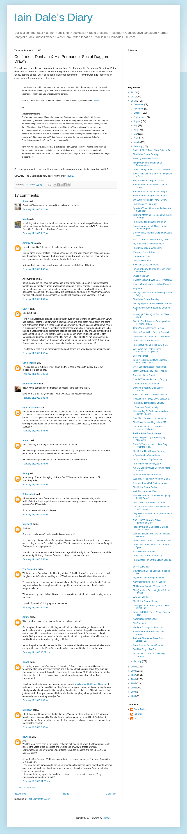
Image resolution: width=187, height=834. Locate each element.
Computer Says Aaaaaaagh (146, 383)
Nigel (25, 219)
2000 (133, 696)
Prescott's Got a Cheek (144, 375)
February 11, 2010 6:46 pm (35, 514)
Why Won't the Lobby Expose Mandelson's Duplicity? (147, 350)
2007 (133, 675)
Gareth (25, 662)
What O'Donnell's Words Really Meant (151, 239)
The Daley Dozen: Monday (146, 340)
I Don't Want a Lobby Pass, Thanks (150, 371)
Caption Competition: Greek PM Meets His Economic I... (151, 507)
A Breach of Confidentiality (145, 407)
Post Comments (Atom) (39, 799)
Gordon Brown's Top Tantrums (147, 459)
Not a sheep (28, 363)
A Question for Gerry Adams (146, 455)
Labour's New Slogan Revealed (148, 474)
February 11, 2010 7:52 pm (35, 559)
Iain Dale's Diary (53, 17)
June (136, 130)
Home (66, 794)
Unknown (27, 710)
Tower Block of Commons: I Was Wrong (152, 336)
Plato (25, 201)
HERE (96, 100)
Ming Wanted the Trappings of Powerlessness (147, 164)
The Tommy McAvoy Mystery (147, 463)
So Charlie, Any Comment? (146, 264)
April (136, 138)
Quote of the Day (141, 276)
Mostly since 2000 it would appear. (91, 684)
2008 (133, 671)
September (139, 117)
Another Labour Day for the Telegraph (151, 191)
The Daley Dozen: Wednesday (147, 248)
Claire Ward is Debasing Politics (148, 328)
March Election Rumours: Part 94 (149, 502)
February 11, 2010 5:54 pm (35, 430)
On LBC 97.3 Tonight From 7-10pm (150, 200)
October (138, 113)
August (137, 121)
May (136, 134)
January (138, 661)
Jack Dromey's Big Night (144, 204)
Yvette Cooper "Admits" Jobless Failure (152, 540)
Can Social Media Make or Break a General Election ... (149, 427)
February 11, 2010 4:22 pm (35, 233)
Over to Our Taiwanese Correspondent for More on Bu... (151, 322)
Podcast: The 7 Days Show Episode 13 (151, 399)
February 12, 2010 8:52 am (35, 727)
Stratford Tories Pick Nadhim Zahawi (150, 483)
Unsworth (27, 524)
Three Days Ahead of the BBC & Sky (150, 345)
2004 (133, 687)
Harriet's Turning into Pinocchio (148, 627)
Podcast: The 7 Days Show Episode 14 (151, 150)
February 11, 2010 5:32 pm (35, 398)
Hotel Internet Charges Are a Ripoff (150, 195)
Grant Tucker (140, 709)
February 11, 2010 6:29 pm (35, 484)
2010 (133, 101)
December (139, 104)
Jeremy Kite (28, 243)
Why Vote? (138, 288)
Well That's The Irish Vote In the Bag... (151, 479)
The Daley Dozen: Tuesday (146, 299)
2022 (133, 92)
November (139, 109)
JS (135, 718)
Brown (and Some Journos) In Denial (150, 394)
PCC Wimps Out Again (144, 551)
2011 (133, 96)
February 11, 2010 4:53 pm (35, 353)
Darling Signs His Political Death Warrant (152, 303)
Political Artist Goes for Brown (147, 433)
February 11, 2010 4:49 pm (35, 299)
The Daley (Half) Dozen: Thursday (149, 222)
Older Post (111, 794)
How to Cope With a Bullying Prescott (151, 332)
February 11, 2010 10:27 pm (36, 652)
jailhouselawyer (30, 383)
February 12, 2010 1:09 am (35, 700)
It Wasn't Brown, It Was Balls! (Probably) (152, 280)
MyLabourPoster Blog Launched (148, 577)
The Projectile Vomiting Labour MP (149, 422)
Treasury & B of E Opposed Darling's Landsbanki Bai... (150, 528)
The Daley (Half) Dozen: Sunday (148, 403)
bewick (26, 737)
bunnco (26, 440)
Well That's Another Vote (145, 491)
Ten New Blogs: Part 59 (144, 649)
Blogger (106, 818)
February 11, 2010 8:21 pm (35, 607)
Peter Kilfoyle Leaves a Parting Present (152, 284)
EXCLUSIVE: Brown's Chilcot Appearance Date (147, 521)
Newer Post (20, 794)
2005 (133, 683)
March (137, 142)
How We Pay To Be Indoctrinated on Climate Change (150, 412)
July (136, 125)
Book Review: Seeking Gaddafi (148, 645)
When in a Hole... (141, 597)
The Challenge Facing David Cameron (151, 169)
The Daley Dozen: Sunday (145, 154)
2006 (133, 679)
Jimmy (25, 473)
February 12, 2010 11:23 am (36, 781)
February (138, 146)
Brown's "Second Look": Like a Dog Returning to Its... (150, 445)
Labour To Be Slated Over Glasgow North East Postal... (150, 361)
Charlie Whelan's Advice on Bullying (150, 379)
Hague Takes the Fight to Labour (148, 180)
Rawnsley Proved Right (144, 252)
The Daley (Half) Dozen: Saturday (149, 451)
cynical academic (31, 407)
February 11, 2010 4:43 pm (35, 269)
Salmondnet (28, 494)
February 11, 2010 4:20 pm (35, 209)
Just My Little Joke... (143, 260)
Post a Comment (27, 787)
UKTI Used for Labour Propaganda (149, 367)
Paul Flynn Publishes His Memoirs (149, 418)
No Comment (139, 623)
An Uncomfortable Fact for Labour (149, 582)
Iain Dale (138, 714)
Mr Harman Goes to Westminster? (149, 586)
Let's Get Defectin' (141, 567)
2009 (133, 666)
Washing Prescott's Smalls (145, 158)
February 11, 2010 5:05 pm (35, 374)
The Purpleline (29, 569)
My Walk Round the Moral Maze (148, 243)
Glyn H (25, 309)
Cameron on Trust (141, 256)
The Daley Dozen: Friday (145, 487)
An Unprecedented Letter (145, 619)
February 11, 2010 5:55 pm (35, 463)
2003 (133, 692)
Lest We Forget (140, 356)
